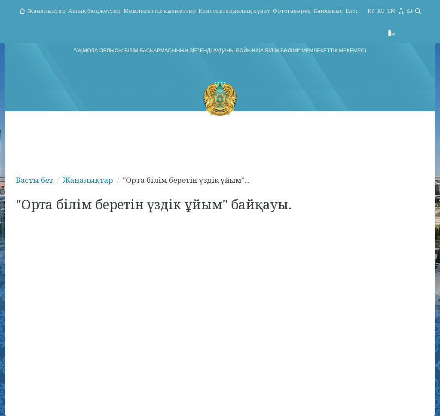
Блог (351, 11)
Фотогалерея (292, 11)
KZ (371, 11)
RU (381, 11)
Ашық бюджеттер (94, 11)
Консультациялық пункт (234, 11)
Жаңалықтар (47, 11)
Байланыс (328, 11)
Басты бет (34, 180)
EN (391, 11)
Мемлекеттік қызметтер (159, 11)
